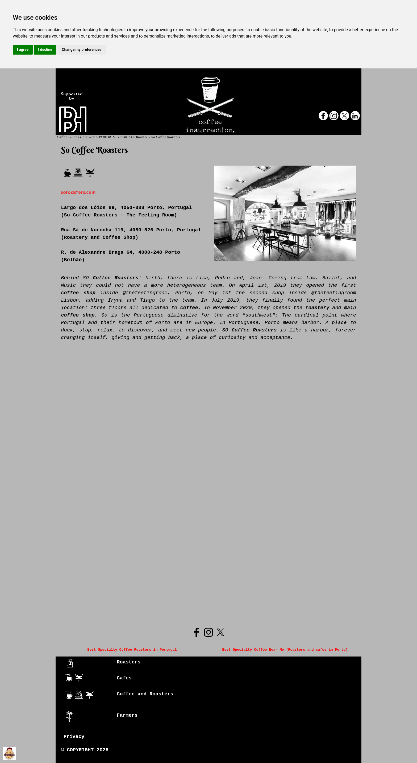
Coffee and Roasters (145, 694)
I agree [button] (22, 49)
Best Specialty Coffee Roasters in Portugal (132, 650)
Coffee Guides (68, 137)
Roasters (129, 662)
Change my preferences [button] (81, 49)
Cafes (124, 678)
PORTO (126, 137)
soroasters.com (78, 192)
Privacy (74, 737)
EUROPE (89, 137)
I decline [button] (45, 49)
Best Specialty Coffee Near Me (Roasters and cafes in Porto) (285, 650)
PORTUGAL (107, 137)
